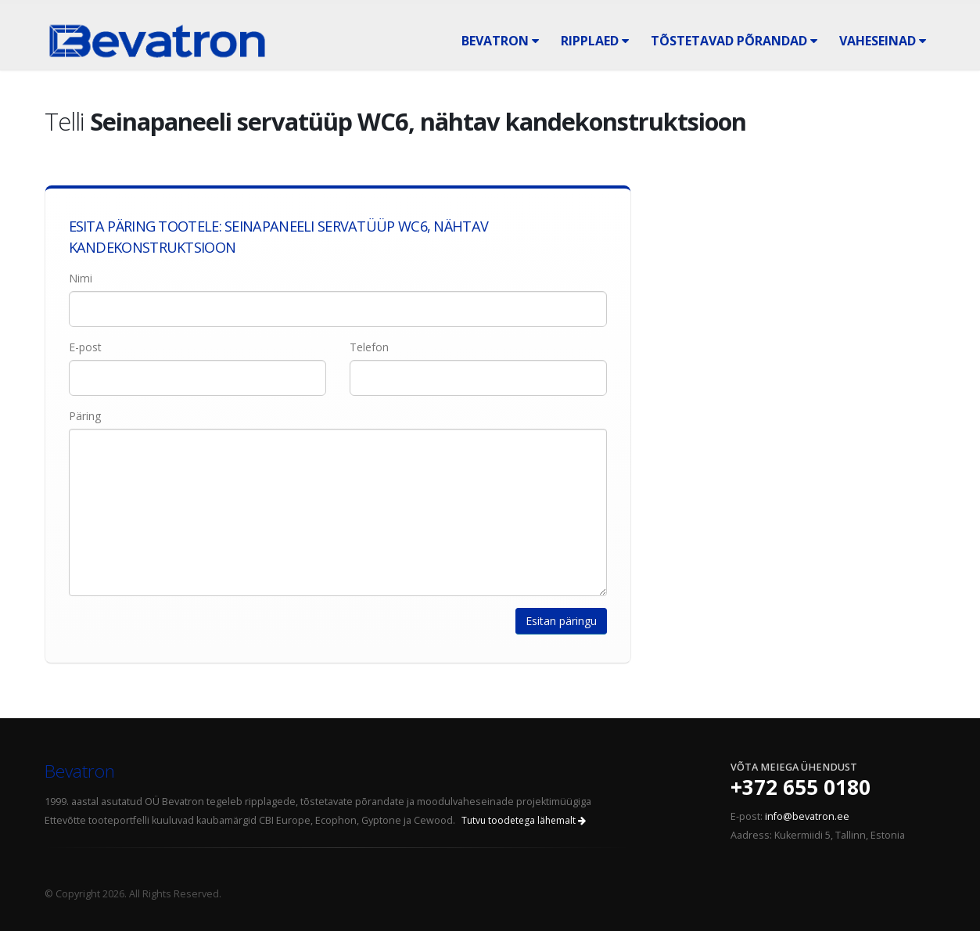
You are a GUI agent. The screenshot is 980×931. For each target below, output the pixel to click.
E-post (85, 347)
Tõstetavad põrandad (734, 40)
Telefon (369, 347)
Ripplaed (595, 40)
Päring (85, 415)
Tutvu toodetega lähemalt (523, 820)
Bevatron (500, 40)
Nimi (80, 278)
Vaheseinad (882, 40)
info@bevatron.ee (807, 816)
